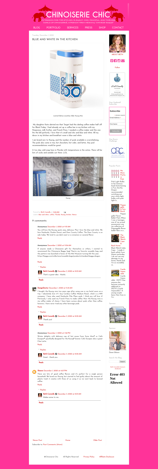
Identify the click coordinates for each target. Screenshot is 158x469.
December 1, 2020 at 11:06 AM (59, 245)
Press (88, 28)
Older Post (97, 440)
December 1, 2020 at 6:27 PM (55, 371)
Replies (43, 267)
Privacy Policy (88, 457)
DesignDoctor (43, 288)
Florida (57, 215)
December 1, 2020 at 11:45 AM (60, 288)
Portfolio (53, 28)
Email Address (115, 118)
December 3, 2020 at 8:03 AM (70, 271)
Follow (117, 67)
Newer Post (37, 440)
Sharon (40, 371)
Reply (40, 238)
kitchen (68, 215)
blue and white (44, 215)
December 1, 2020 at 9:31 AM (59, 227)
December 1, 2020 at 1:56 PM (59, 333)
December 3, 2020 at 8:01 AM (69, 394)
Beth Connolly (48, 271)
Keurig (63, 215)
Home (67, 440)
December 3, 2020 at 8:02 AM (70, 316)
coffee (52, 215)
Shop (102, 28)
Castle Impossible (122, 271)
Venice (74, 215)
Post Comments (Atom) (52, 444)
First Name (113, 124)
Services (72, 28)
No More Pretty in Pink (122, 175)
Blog (36, 28)
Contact (118, 28)
